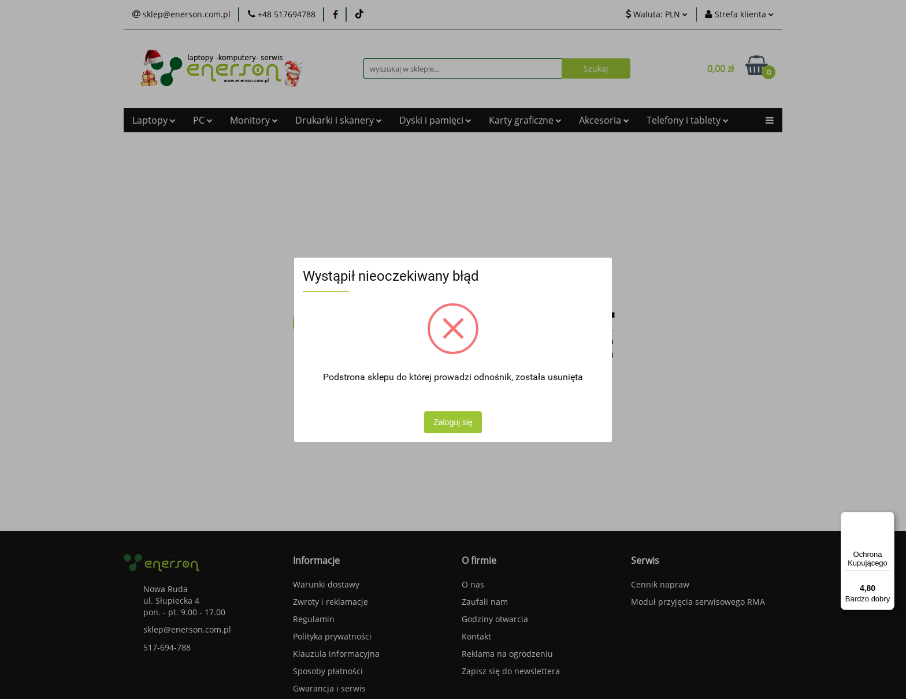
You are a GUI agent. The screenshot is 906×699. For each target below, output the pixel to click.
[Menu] (887, 519)
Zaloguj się (453, 422)
